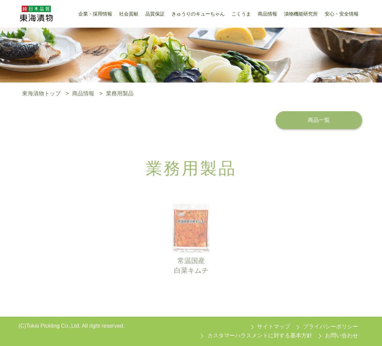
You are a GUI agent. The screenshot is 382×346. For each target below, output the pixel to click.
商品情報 (83, 93)
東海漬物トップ (41, 93)
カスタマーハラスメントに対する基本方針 (259, 335)
